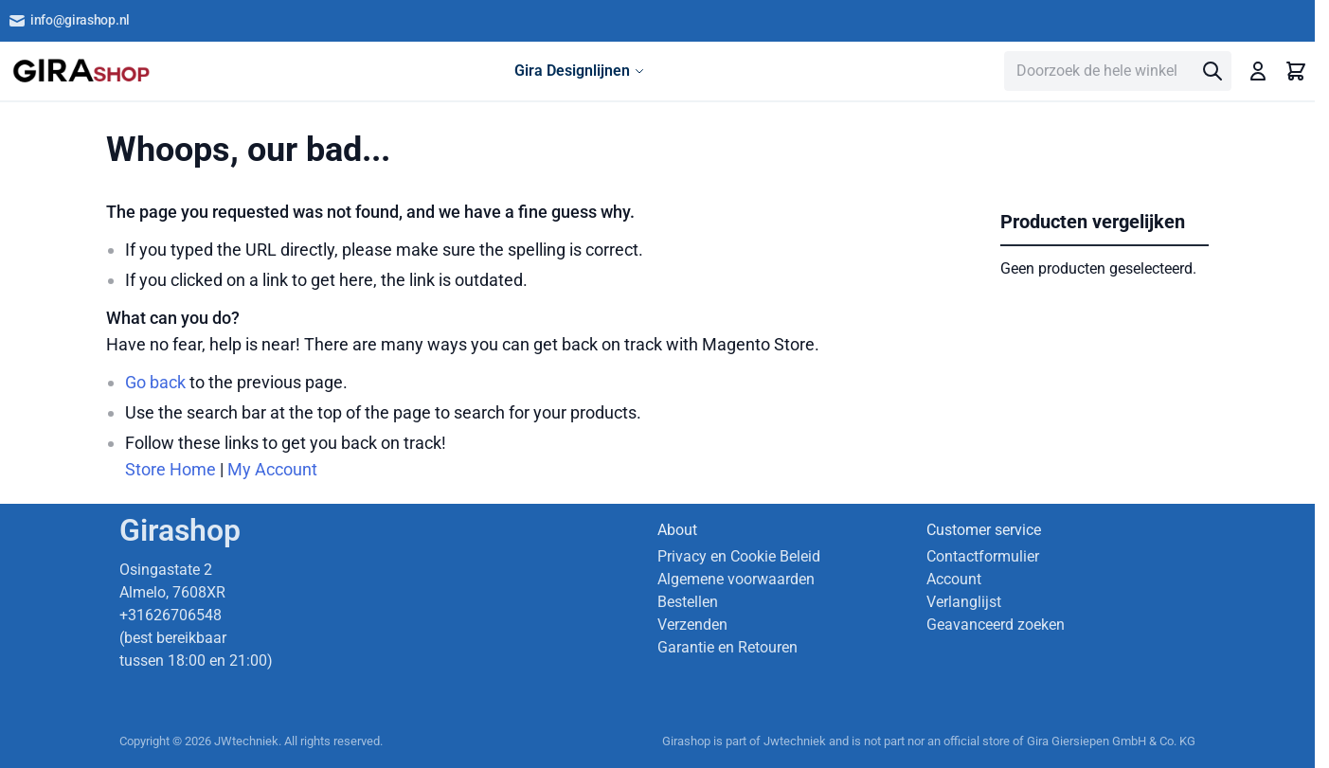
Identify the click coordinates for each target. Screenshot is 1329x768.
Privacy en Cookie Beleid (738, 556)
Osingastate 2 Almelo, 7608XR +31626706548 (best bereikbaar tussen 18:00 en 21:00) (196, 615)
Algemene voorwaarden (736, 579)
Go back (155, 382)
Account (953, 579)
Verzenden (692, 625)
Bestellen (687, 602)
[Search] (1212, 71)
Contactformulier (982, 556)
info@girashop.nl (69, 20)
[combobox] (1117, 71)
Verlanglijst (963, 602)
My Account (272, 469)
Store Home (170, 469)
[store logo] (81, 71)
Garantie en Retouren (727, 647)
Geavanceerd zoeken (995, 625)
